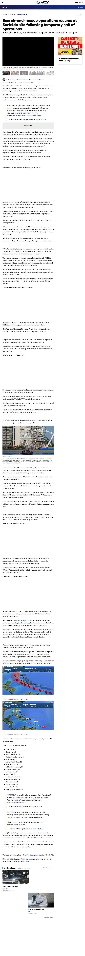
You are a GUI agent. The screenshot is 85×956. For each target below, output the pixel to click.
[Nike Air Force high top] (41, 904)
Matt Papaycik (12, 80)
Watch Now (79, 2)
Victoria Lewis (31, 80)
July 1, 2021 (42, 119)
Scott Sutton (40, 80)
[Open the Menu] (2, 2)
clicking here (33, 855)
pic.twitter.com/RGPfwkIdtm (16, 825)
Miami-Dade (22, 14)
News (4, 14)
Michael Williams (22, 80)
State (12, 14)
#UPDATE (10, 795)
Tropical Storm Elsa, (22, 623)
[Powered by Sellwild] (51, 917)
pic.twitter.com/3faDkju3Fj (32, 115)
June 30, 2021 (38, 829)
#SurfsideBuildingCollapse (15, 115)
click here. (25, 861)
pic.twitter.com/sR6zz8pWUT (16, 802)
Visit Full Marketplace (48, 868)
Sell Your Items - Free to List (23, 868)
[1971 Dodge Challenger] (15, 881)
